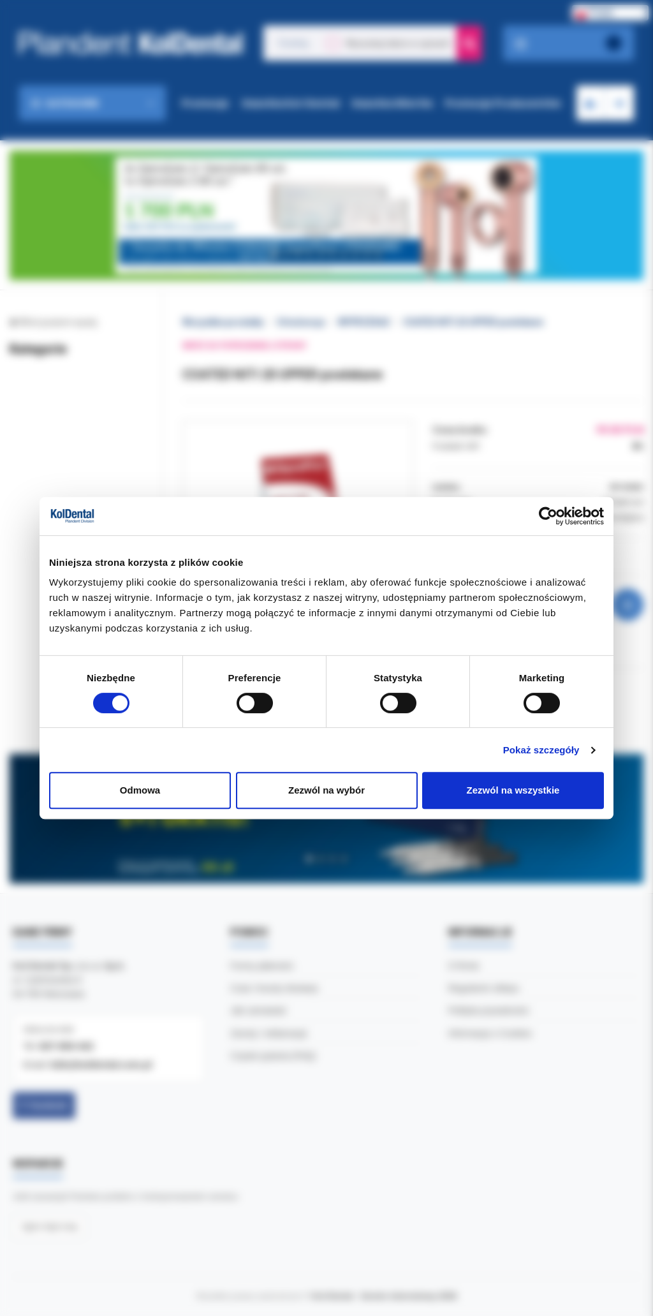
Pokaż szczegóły (541, 749)
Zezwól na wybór (326, 790)
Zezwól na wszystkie (513, 790)
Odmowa (140, 790)
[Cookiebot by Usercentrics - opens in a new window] (548, 516)
